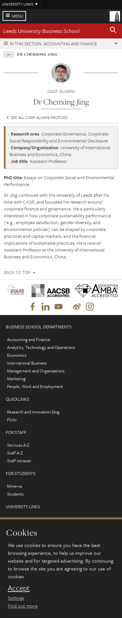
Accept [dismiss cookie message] (19, 588)
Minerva (14, 486)
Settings (16, 597)
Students (15, 494)
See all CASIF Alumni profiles (36, 117)
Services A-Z (18, 445)
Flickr (12, 419)
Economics (16, 355)
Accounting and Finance (28, 339)
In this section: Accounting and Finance (53, 43)
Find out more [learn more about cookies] (23, 605)
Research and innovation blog (33, 412)
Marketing (16, 378)
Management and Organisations (35, 370)
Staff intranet (19, 460)
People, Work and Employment (35, 386)
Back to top (17, 272)
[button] (113, 31)
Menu (17, 16)
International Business (27, 363)
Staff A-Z (15, 453)
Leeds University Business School (41, 31)
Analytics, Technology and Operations (41, 347)
